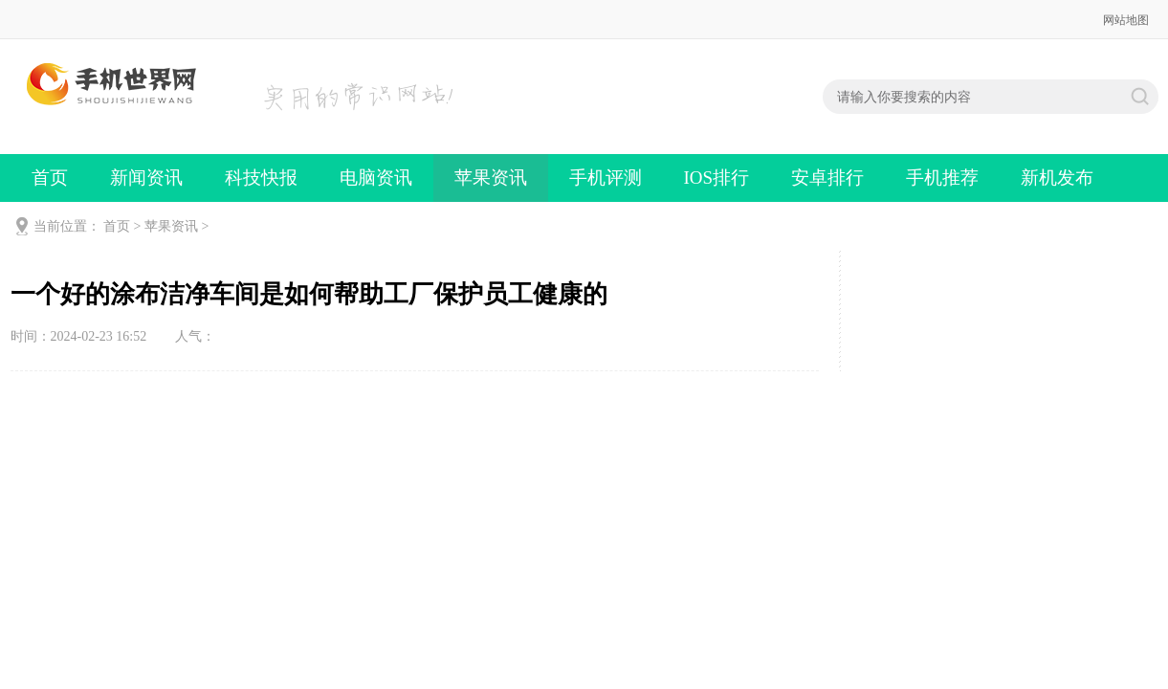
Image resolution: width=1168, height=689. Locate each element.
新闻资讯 (146, 177)
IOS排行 (717, 177)
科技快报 (261, 177)
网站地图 (1126, 20)
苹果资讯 (490, 177)
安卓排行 (827, 177)
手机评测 (605, 177)
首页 (50, 177)
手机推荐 (942, 177)
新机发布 (1057, 177)
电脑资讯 (376, 177)
